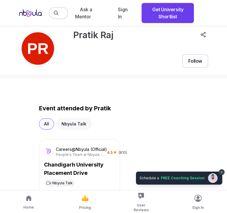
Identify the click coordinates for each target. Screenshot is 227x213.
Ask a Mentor (83, 13)
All (46, 123)
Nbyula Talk (73, 123)
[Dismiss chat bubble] (222, 172)
